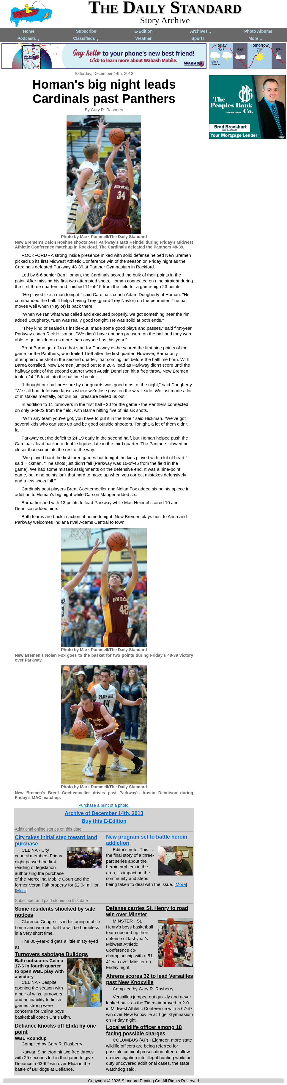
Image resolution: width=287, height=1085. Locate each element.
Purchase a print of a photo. (104, 805)
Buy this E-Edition (104, 821)
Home (28, 31)
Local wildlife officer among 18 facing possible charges (144, 1030)
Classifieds (86, 39)
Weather (143, 38)
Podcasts (29, 39)
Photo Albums (258, 31)
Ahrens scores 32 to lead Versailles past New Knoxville (149, 979)
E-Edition (143, 31)
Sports (197, 38)
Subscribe (86, 31)
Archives (201, 32)
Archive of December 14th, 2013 (104, 813)
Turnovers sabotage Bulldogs (51, 954)
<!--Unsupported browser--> (247, 178)
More (255, 39)
